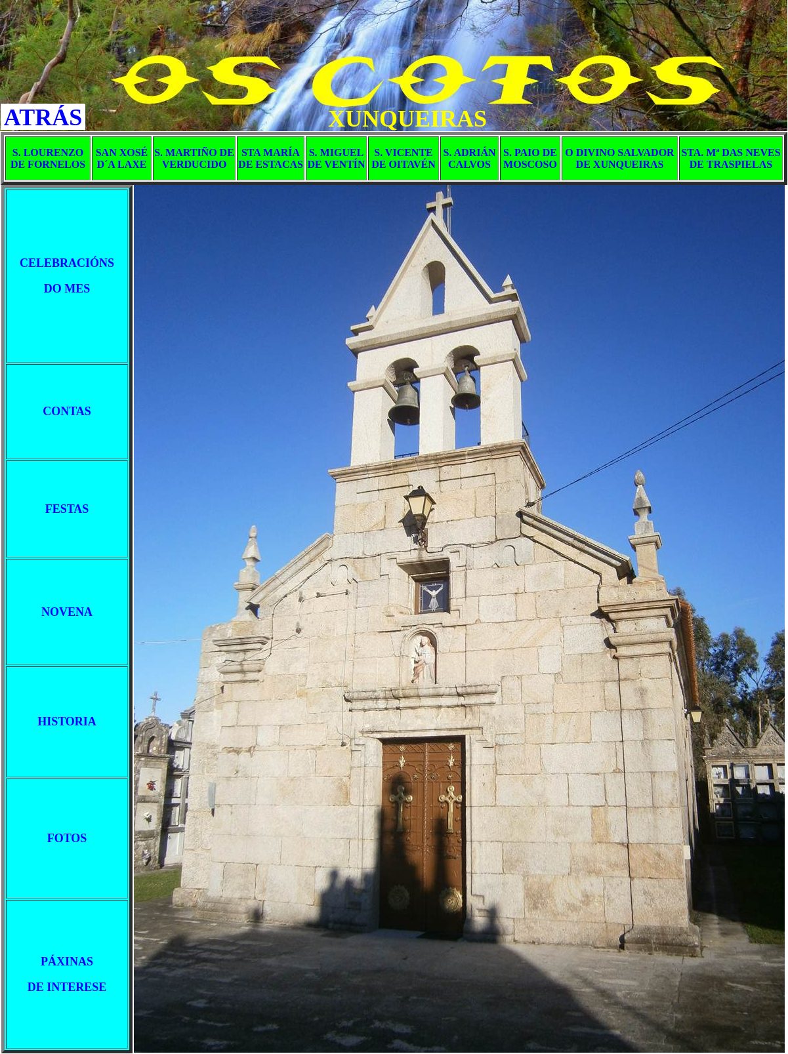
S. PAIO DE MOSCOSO (530, 158)
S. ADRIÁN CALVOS (469, 158)
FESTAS (67, 509)
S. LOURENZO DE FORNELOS (47, 158)
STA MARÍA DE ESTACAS (270, 158)
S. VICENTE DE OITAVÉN (403, 158)
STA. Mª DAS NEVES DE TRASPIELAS (730, 158)
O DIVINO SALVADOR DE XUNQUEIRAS (619, 158)
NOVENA (67, 611)
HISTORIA (66, 721)
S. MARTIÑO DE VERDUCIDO (194, 158)
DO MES (67, 288)
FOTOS (67, 838)
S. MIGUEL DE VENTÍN (336, 158)
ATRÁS (43, 117)
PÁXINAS (67, 961)
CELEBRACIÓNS (67, 263)
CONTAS (67, 411)
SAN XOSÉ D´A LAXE (122, 158)
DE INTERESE (67, 987)
